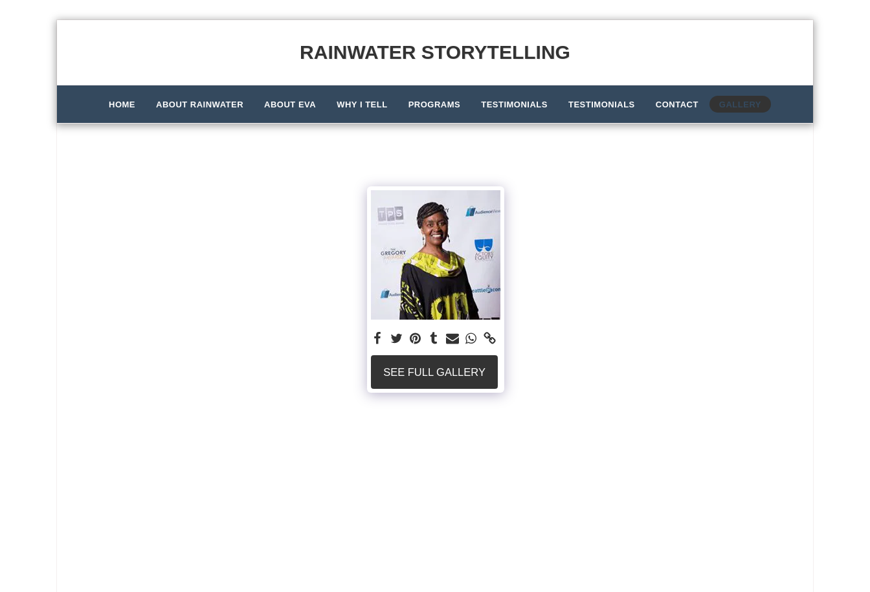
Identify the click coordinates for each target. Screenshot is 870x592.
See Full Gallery (434, 372)
